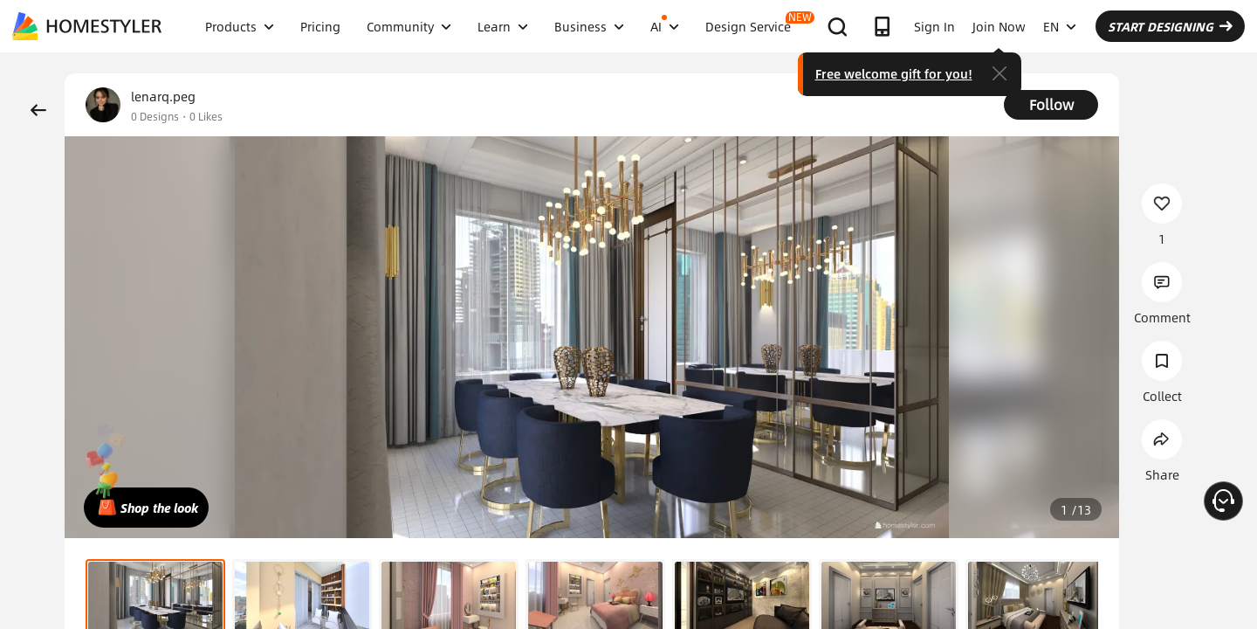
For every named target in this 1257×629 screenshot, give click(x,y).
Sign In (934, 26)
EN (1059, 26)
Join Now (999, 26)
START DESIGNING (1170, 26)
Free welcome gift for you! (893, 73)
